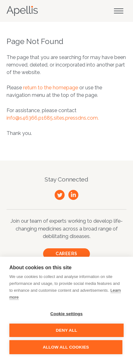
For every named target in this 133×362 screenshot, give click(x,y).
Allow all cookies (66, 347)
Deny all (66, 330)
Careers (66, 253)
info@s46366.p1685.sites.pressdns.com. (53, 118)
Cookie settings (66, 313)
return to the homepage (50, 88)
